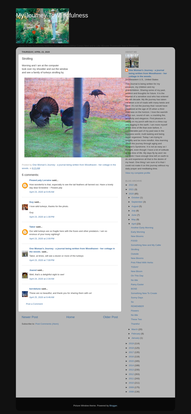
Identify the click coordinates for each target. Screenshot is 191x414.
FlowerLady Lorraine (40, 180)
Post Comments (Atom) (47, 324)
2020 (131, 193)
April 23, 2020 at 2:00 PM (41, 238)
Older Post (110, 317)
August (135, 206)
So (132, 302)
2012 (131, 374)
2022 (131, 185)
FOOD (134, 240)
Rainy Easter (137, 284)
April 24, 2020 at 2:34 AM (41, 279)
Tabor (32, 227)
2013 (131, 369)
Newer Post (30, 317)
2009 (131, 387)
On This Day (137, 275)
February (136, 333)
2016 (131, 356)
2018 (131, 348)
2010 (131, 383)
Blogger (113, 405)
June (134, 215)
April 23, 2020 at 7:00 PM (41, 260)
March (134, 329)
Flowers (135, 310)
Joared (33, 270)
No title (134, 280)
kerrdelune (35, 289)
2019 (131, 343)
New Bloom (136, 271)
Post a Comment (34, 304)
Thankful (135, 324)
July (133, 210)
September (137, 202)
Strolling (135, 249)
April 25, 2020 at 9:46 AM (41, 297)
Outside (135, 254)
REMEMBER (137, 306)
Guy (31, 202)
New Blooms (137, 236)
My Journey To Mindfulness (52, 15)
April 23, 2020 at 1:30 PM (41, 217)
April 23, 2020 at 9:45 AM (41, 192)
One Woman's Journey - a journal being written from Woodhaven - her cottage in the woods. (148, 73)
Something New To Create (144, 293)
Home (70, 317)
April (134, 224)
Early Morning (138, 232)
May (133, 219)
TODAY (134, 267)
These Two (136, 319)
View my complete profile (137, 173)
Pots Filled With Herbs (142, 262)
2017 (131, 352)
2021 (131, 189)
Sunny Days (137, 297)
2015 (131, 361)
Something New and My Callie (146, 245)
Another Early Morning (142, 227)
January (135, 338)
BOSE (134, 289)
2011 (131, 378)
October (135, 197)
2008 (131, 391)
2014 (131, 365)
